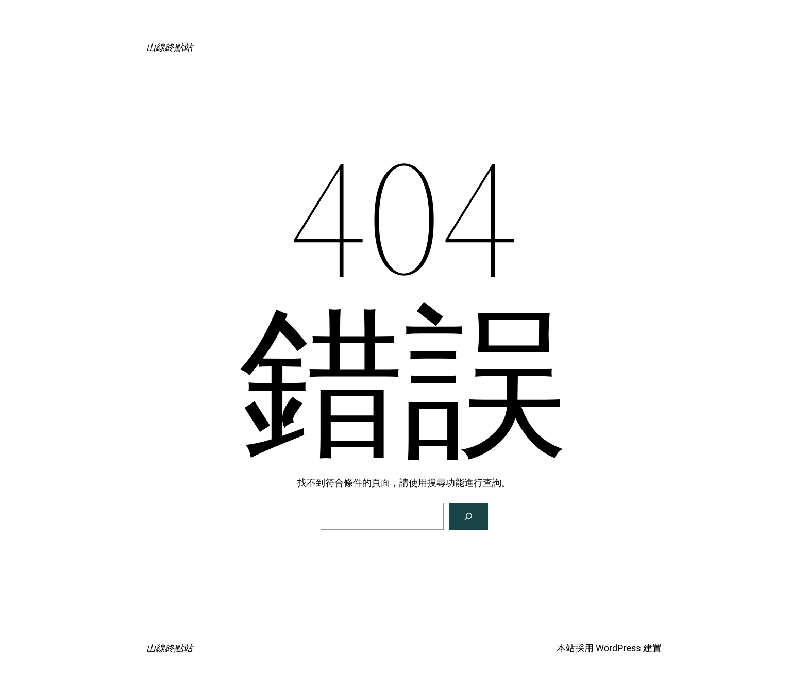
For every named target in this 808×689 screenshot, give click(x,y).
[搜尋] (468, 516)
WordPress (618, 648)
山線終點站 (169, 47)
